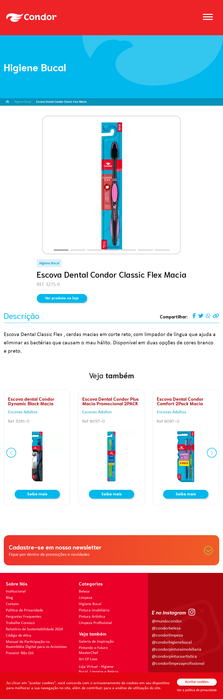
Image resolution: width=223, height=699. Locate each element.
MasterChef (88, 653)
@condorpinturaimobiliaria (176, 649)
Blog (9, 598)
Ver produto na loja (62, 298)
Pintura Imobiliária (94, 610)
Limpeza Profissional (95, 623)
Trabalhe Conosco (20, 623)
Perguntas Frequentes (23, 617)
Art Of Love (88, 659)
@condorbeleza (166, 628)
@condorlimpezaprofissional (178, 663)
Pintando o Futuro (93, 648)
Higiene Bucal (90, 604)
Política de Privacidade (24, 610)
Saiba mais (37, 494)
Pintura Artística (92, 617)
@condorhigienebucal (172, 642)
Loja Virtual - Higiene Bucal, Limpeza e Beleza (98, 669)
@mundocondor (167, 621)
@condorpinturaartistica (174, 656)
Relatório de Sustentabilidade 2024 (34, 629)
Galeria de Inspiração (96, 642)
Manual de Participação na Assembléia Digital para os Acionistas (36, 644)
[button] (61, 250)
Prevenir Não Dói (20, 653)
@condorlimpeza (167, 635)
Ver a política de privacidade (197, 690)
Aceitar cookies (197, 682)
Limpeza (85, 598)
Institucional (16, 592)
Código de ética (18, 636)
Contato (12, 604)
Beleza (84, 592)
